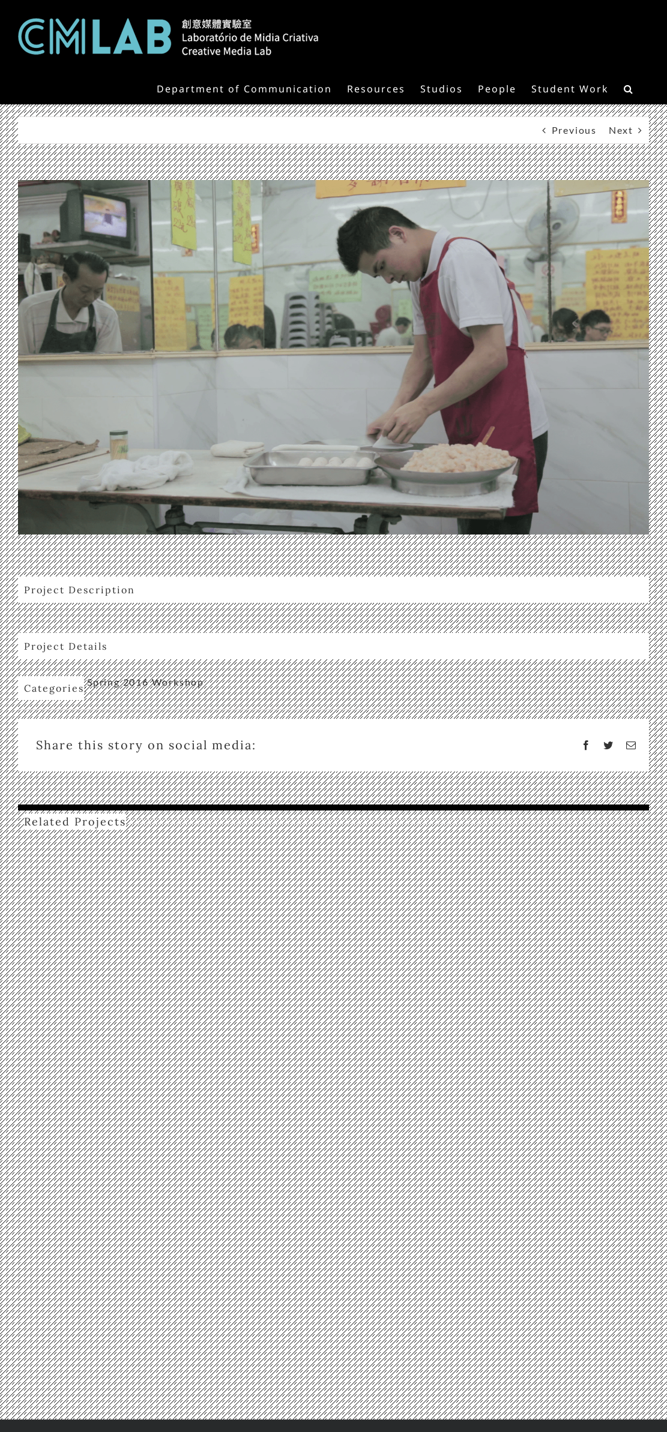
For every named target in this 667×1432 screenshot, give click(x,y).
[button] (629, 87)
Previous (574, 130)
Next (621, 130)
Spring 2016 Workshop (145, 682)
